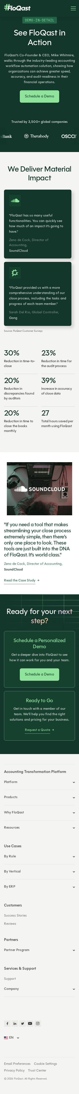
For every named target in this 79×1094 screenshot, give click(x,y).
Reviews (10, 924)
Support (10, 979)
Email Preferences (17, 1064)
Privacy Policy (14, 1070)
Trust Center (37, 1070)
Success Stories (15, 915)
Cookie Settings (45, 1064)
